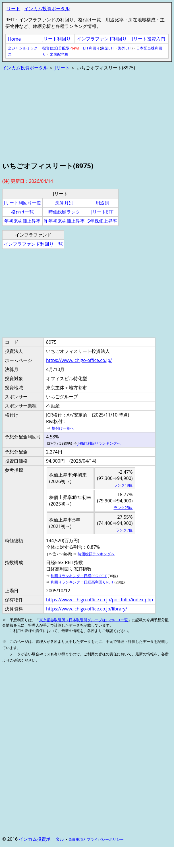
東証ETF (107, 48)
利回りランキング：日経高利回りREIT (82, 582)
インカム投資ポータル (47, 8)
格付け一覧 (22, 212)
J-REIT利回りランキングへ (99, 443)
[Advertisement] (87, 115)
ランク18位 (123, 485)
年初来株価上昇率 (22, 221)
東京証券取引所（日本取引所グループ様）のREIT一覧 (83, 619)
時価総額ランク (64, 212)
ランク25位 (123, 507)
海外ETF (124, 48)
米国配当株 (59, 54)
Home (14, 39)
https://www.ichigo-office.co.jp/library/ (86, 609)
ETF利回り (91, 48)
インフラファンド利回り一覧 (33, 244)
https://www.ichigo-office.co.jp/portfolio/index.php (99, 600)
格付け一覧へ (63, 428)
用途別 (102, 203)
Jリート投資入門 (148, 39)
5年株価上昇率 (102, 221)
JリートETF (102, 212)
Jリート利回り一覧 (22, 203)
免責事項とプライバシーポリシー (96, 839)
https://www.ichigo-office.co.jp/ (79, 360)
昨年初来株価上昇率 (64, 221)
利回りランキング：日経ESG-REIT (79, 575)
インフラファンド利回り (102, 39)
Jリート (12, 8)
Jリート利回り (56, 39)
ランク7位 (124, 530)
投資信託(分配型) (56, 48)
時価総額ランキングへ (96, 553)
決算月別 (64, 203)
